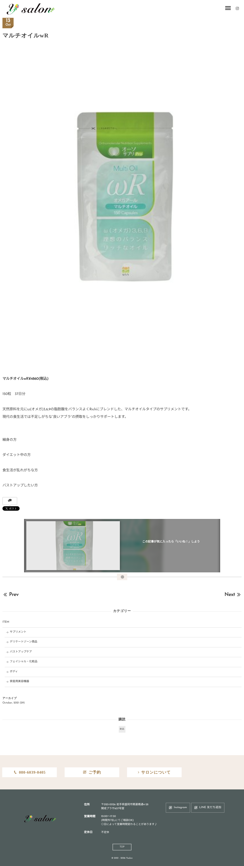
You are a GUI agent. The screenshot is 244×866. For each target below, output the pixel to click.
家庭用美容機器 (19, 681)
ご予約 (94, 772)
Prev (10, 594)
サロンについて (156, 772)
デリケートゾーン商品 (23, 642)
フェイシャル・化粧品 (23, 662)
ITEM (5, 622)
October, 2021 (10, 702)
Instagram (180, 807)
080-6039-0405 (32, 772)
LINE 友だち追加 (210, 807)
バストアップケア (21, 652)
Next (233, 594)
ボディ (14, 672)
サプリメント (18, 632)
